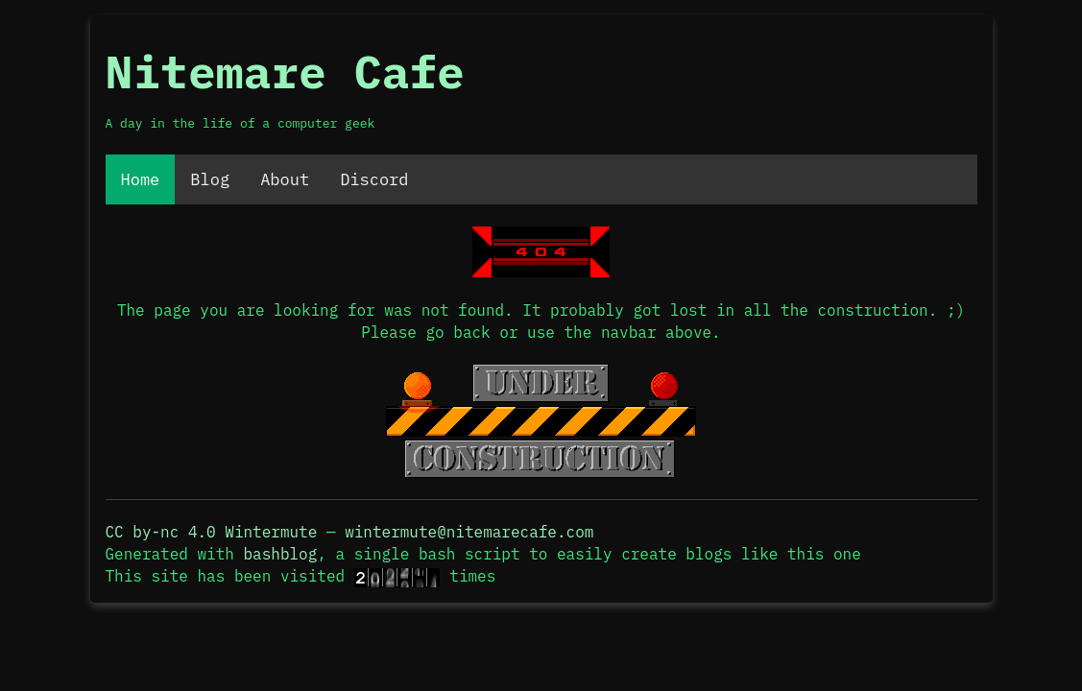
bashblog (281, 553)
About (284, 179)
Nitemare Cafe (285, 71)
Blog (209, 179)
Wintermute (271, 531)
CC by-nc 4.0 (161, 531)
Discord (374, 179)
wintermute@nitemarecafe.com (469, 531)
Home (140, 179)
